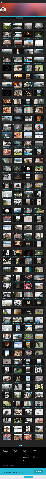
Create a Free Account (5, 451)
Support (4, 453)
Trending (14, 453)
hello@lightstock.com (35, 457)
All (19, 20)
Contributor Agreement (26, 453)
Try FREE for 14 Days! (5, 452)
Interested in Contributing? (6, 456)
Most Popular (14, 452)
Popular (20, 17)
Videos (26, 20)
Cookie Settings (25, 452)
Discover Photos (15, 450)
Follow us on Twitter (26, 457)
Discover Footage (15, 451)
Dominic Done (7, 29)
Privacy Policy (24, 451)
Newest (27, 17)
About (3, 450)
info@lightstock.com (35, 452)
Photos (22, 20)
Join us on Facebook (26, 458)
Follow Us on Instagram (27, 460)
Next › (25, 445)
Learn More (38, 471)
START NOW (28, 477)
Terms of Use (24, 450)
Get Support (34, 450)
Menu (44, 2)
